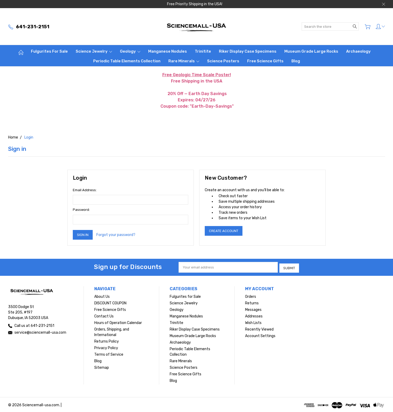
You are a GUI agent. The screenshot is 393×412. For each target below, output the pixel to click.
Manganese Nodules (167, 51)
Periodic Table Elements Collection (126, 61)
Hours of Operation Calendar (118, 322)
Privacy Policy (106, 347)
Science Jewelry (94, 51)
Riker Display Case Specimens (247, 51)
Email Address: (85, 190)
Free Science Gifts (265, 61)
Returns (252, 302)
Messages (253, 308)
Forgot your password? (115, 235)
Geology (130, 51)
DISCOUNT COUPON (110, 302)
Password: (81, 210)
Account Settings (260, 335)
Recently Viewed (259, 328)
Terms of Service (108, 353)
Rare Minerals (183, 61)
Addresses (254, 315)
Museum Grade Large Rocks (311, 51)
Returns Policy (106, 340)
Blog (295, 61)
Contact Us (104, 315)
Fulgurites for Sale (49, 51)
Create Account (223, 231)
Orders (250, 295)
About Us (102, 295)
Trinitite (203, 51)
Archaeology (358, 51)
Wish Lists (253, 322)
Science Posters (223, 61)
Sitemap (101, 366)
